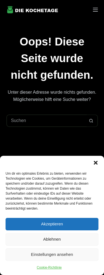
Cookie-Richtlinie (49, 267)
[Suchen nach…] (46, 120)
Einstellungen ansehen (52, 254)
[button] (95, 162)
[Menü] (95, 9)
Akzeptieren (52, 223)
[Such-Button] (91, 120)
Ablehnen (52, 239)
